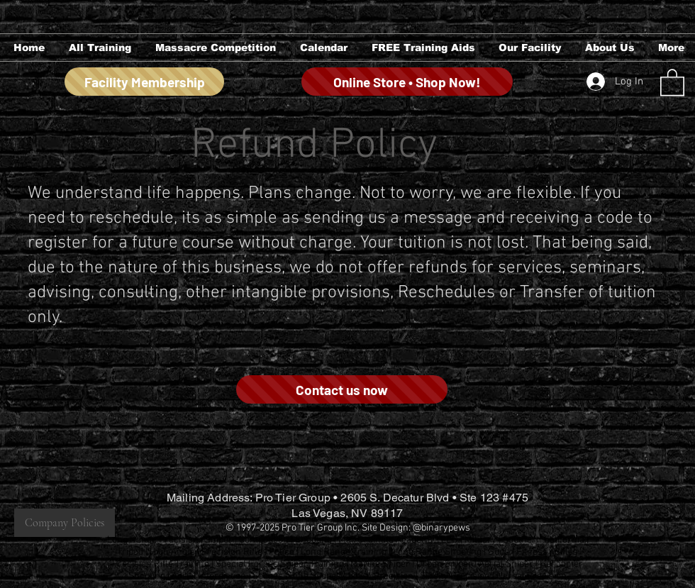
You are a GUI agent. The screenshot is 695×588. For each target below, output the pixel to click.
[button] (98, 47)
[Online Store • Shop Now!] (407, 81)
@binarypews (441, 528)
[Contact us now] (341, 389)
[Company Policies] (64, 523)
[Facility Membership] (144, 81)
